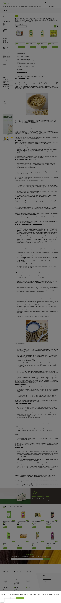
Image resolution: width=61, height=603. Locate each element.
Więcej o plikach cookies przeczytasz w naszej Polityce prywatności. (11, 595)
